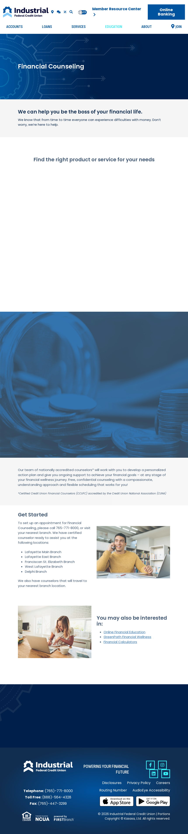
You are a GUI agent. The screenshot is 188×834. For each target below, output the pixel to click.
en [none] (80, 12)
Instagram (162, 765)
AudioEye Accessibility (151, 790)
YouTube (165, 773)
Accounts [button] (14, 26)
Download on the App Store (117, 801)
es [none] (84, 12)
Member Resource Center (116, 9)
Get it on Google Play (153, 801)
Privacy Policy (139, 782)
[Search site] (71, 12)
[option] (85, 12)
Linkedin (153, 773)
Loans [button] (47, 26)
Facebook (150, 765)
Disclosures (112, 782)
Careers (163, 782)
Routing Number (113, 790)
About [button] (146, 26)
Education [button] (113, 26)
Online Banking (166, 12)
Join (179, 26)
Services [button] (78, 26)
